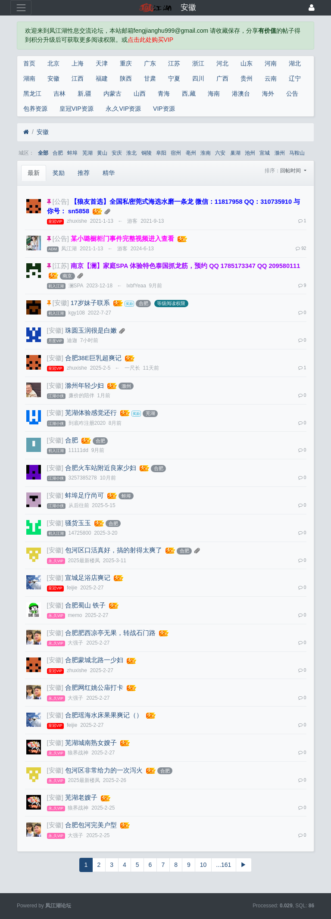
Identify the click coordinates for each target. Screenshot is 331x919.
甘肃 (150, 78)
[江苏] (61, 265)
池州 (250, 153)
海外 (268, 93)
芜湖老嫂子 (81, 797)
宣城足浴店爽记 (87, 577)
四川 (198, 78)
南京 (67, 275)
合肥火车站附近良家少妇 (100, 467)
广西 (222, 78)
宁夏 (174, 78)
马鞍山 (297, 153)
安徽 (53, 78)
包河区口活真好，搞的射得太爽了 (113, 550)
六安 (220, 153)
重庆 (126, 63)
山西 (140, 93)
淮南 (205, 153)
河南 (271, 63)
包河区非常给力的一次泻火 (104, 770)
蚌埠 (72, 153)
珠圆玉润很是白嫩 (91, 330)
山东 (246, 63)
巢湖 (235, 153)
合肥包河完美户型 (91, 825)
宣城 (264, 153)
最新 (34, 172)
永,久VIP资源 (123, 108)
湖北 (295, 63)
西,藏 (189, 93)
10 (203, 864)
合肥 (58, 153)
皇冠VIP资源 (76, 108)
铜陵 (146, 153)
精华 (109, 172)
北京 (53, 63)
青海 (164, 93)
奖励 (59, 172)
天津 (102, 63)
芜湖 (87, 153)
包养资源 (35, 108)
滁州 (280, 153)
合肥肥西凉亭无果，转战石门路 (110, 632)
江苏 (174, 63)
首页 (29, 63)
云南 (271, 78)
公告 (292, 93)
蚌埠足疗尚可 (84, 495)
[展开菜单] (20, 7)
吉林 (59, 93)
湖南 (29, 78)
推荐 (84, 172)
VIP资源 (164, 108)
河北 (222, 63)
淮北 (131, 153)
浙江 (198, 63)
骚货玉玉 (78, 523)
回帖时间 (291, 171)
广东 (150, 63)
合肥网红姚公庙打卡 (94, 687)
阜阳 (161, 153)
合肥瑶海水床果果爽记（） (104, 715)
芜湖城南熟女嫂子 (91, 742)
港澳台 (241, 93)
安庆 (117, 153)
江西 (78, 78)
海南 (214, 93)
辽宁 (295, 78)
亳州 (191, 153)
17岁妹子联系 (90, 302)
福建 (102, 78)
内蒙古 (112, 93)
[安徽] (61, 302)
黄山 (102, 153)
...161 (223, 864)
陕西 (126, 78)
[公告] (61, 201)
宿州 (176, 153)
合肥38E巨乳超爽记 (93, 358)
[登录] (312, 7)
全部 (43, 153)
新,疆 (84, 93)
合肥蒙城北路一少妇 (94, 660)
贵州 (246, 78)
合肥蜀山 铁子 (85, 605)
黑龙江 (32, 93)
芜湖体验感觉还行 (91, 412)
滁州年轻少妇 (84, 385)
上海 (78, 63)
